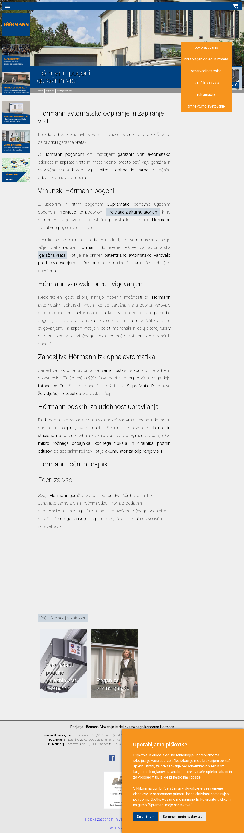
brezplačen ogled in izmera (206, 59)
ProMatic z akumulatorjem (133, 212)
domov (40, 91)
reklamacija (206, 94)
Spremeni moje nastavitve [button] (182, 816)
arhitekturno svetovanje (206, 106)
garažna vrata (52, 255)
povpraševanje (206, 47)
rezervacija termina (206, 71)
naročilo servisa (206, 83)
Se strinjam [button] (145, 816)
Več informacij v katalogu (62, 618)
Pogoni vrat (50, 91)
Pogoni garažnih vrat (64, 91)
